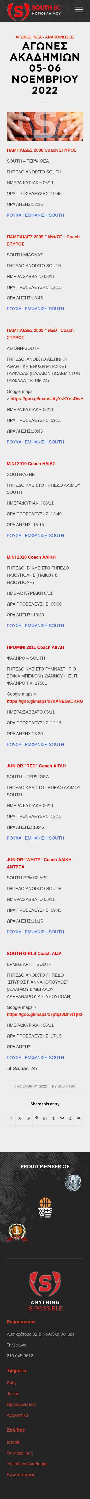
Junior (13, 1393)
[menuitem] (76, 9)
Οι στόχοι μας (20, 1453)
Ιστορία (14, 1442)
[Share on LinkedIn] (45, 1118)
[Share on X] (20, 1118)
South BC (67, 1086)
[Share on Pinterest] (37, 1118)
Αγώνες (23, 37)
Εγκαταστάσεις (21, 1474)
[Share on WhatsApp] (28, 1118)
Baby (12, 1382)
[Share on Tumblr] (53, 1118)
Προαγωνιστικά (21, 1404)
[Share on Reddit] (70, 1118)
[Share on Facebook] (11, 1118)
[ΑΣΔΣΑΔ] (37, 12)
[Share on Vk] (62, 1118)
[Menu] (76, 9)
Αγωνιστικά (17, 1415)
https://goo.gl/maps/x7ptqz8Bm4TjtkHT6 (48, 1014)
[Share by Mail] (79, 1118)
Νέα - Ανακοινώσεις (54, 37)
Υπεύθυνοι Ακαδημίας (27, 1463)
